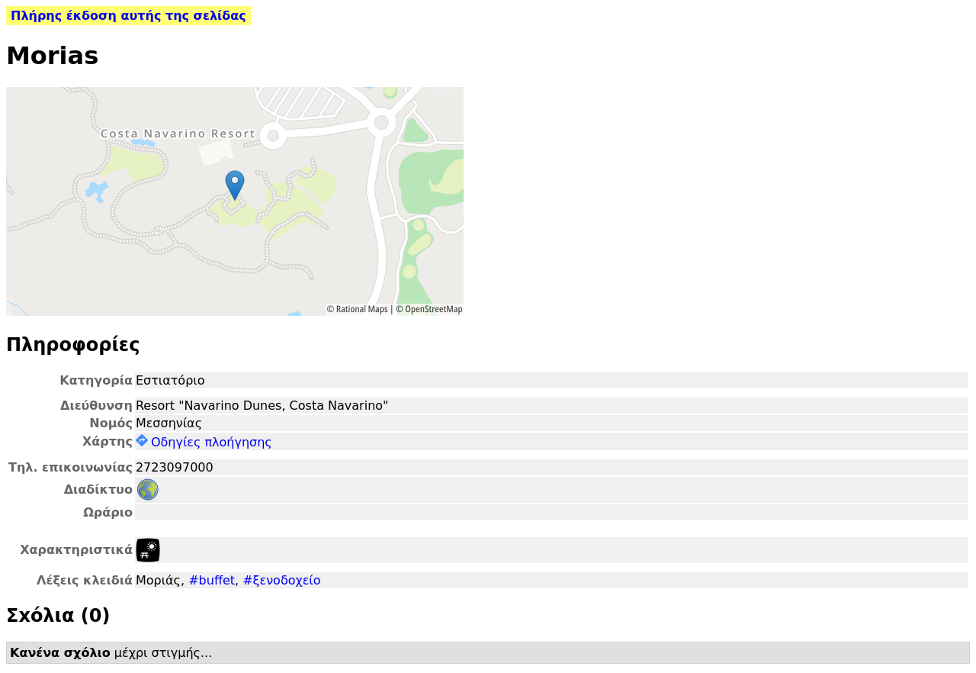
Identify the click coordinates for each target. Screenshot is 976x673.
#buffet (211, 580)
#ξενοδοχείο (281, 580)
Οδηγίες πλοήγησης (204, 442)
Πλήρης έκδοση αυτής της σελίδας (128, 15)
